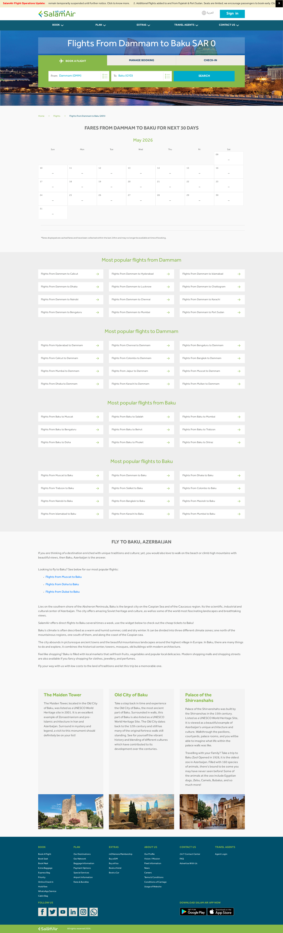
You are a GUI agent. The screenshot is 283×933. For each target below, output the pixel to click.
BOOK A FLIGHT (72, 61)
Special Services (81, 873)
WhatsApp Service (47, 891)
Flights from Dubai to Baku (63, 592)
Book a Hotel (115, 868)
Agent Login (221, 854)
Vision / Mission (152, 859)
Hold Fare (42, 887)
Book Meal (43, 864)
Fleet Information (152, 864)
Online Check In (45, 882)
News (147, 868)
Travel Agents (184, 25)
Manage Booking (141, 60)
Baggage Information (84, 864)
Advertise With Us (188, 864)
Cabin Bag (43, 896)
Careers (148, 873)
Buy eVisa (113, 864)
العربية (208, 13)
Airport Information (83, 878)
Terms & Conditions (153, 878)
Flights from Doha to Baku (62, 584)
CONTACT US (227, 25)
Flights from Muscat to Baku (64, 577)
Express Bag (44, 873)
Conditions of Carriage (155, 882)
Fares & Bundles (81, 882)
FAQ (182, 859)
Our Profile (149, 854)
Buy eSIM (113, 859)
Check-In (210, 60)
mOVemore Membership (120, 854)
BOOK (56, 25)
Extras (141, 25)
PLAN (99, 25)
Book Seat (43, 859)
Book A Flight (44, 854)
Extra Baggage (45, 868)
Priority (41, 878)
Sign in (232, 14)
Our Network (80, 859)
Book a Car (114, 873)
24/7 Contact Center (190, 854)
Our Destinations (82, 854)
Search (204, 76)
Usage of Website (152, 887)
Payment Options (82, 868)
